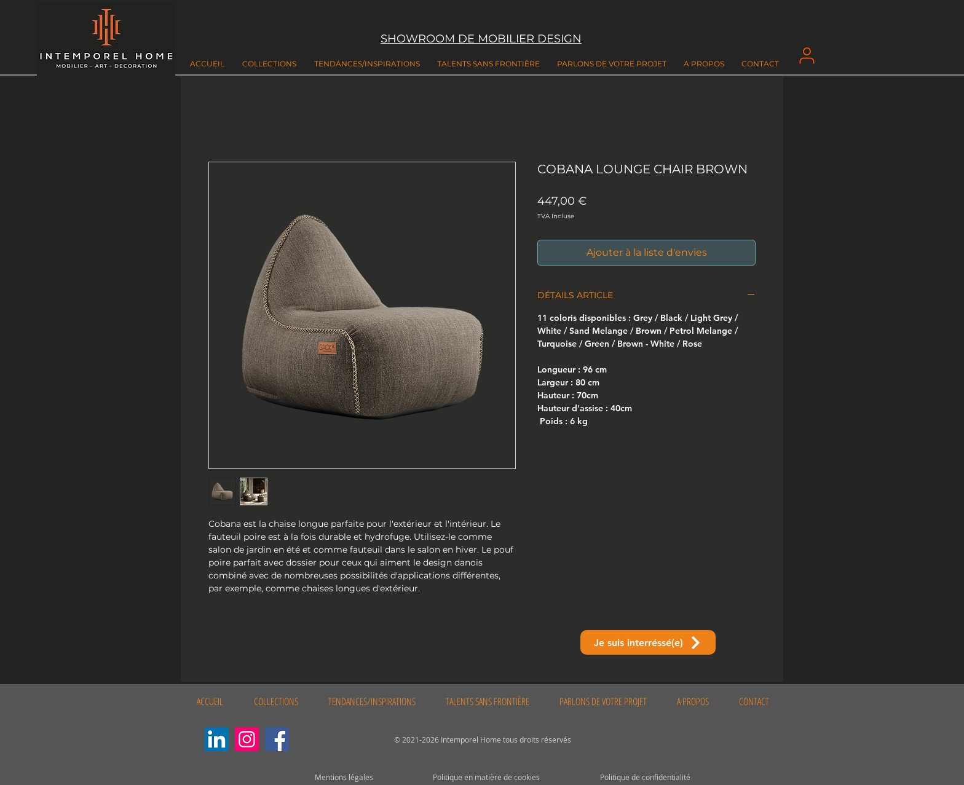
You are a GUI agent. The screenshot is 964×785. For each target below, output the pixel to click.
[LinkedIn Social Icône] (217, 739)
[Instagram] (247, 739)
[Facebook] (277, 739)
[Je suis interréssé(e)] (648, 642)
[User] (806, 55)
